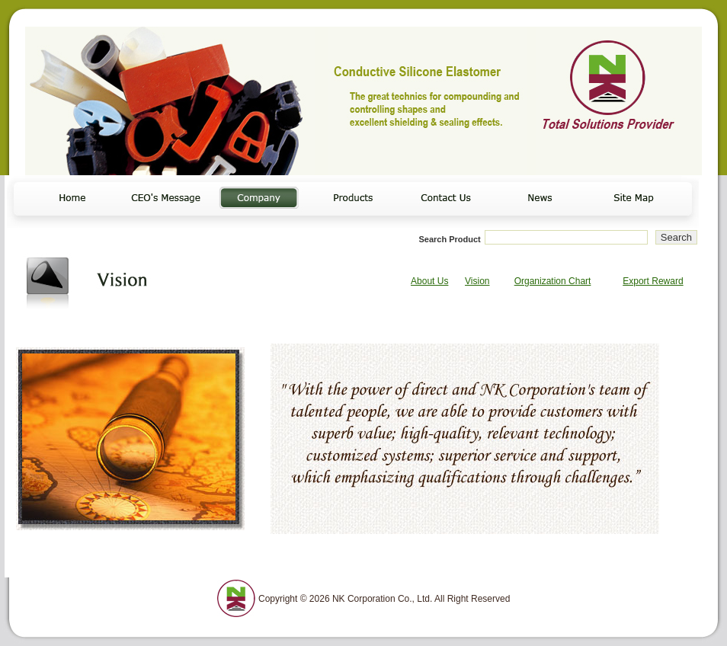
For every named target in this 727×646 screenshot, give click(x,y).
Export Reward (653, 281)
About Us (429, 281)
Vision (477, 281)
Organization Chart (552, 281)
